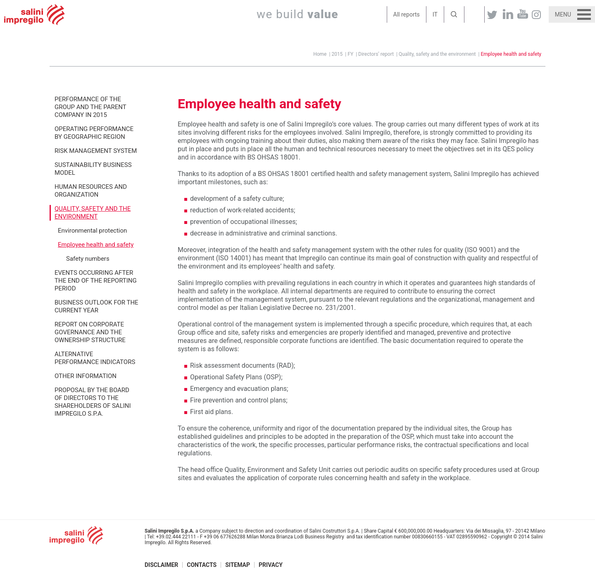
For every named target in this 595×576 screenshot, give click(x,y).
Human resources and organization (91, 190)
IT (435, 14)
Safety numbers (87, 258)
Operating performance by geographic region (94, 132)
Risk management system (96, 151)
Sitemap (237, 565)
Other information (86, 376)
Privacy (271, 565)
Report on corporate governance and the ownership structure (90, 332)
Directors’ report (376, 54)
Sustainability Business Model (93, 168)
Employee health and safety (511, 54)
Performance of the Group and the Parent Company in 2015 (90, 107)
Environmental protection (92, 230)
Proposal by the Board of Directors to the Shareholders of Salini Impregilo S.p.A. (93, 401)
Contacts (202, 565)
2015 (337, 54)
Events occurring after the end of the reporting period (96, 280)
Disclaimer (161, 565)
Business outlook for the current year (96, 306)
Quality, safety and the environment (437, 54)
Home (319, 54)
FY (350, 54)
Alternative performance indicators (95, 358)
